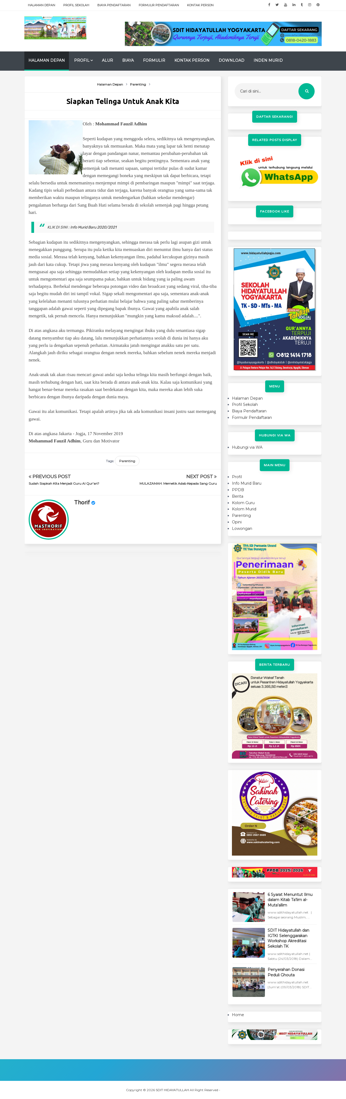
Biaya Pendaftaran (114, 5)
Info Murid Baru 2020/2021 (93, 227)
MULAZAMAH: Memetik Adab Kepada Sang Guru (178, 483)
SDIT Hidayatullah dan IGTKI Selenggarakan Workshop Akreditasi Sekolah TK (288, 938)
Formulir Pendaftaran (159, 5)
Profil (81, 60)
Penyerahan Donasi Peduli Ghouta (286, 972)
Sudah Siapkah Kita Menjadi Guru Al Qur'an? (64, 483)
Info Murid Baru (246, 483)
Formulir (154, 60)
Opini (237, 522)
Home (238, 1014)
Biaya (128, 60)
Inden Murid (268, 60)
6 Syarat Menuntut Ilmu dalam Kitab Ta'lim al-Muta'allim (290, 900)
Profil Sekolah (76, 5)
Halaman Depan (41, 5)
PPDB (238, 489)
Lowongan (242, 528)
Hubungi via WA (247, 447)
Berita (237, 496)
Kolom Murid (244, 509)
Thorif (82, 503)
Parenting (127, 461)
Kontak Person (200, 5)
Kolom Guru (243, 502)
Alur (107, 60)
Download (231, 60)
